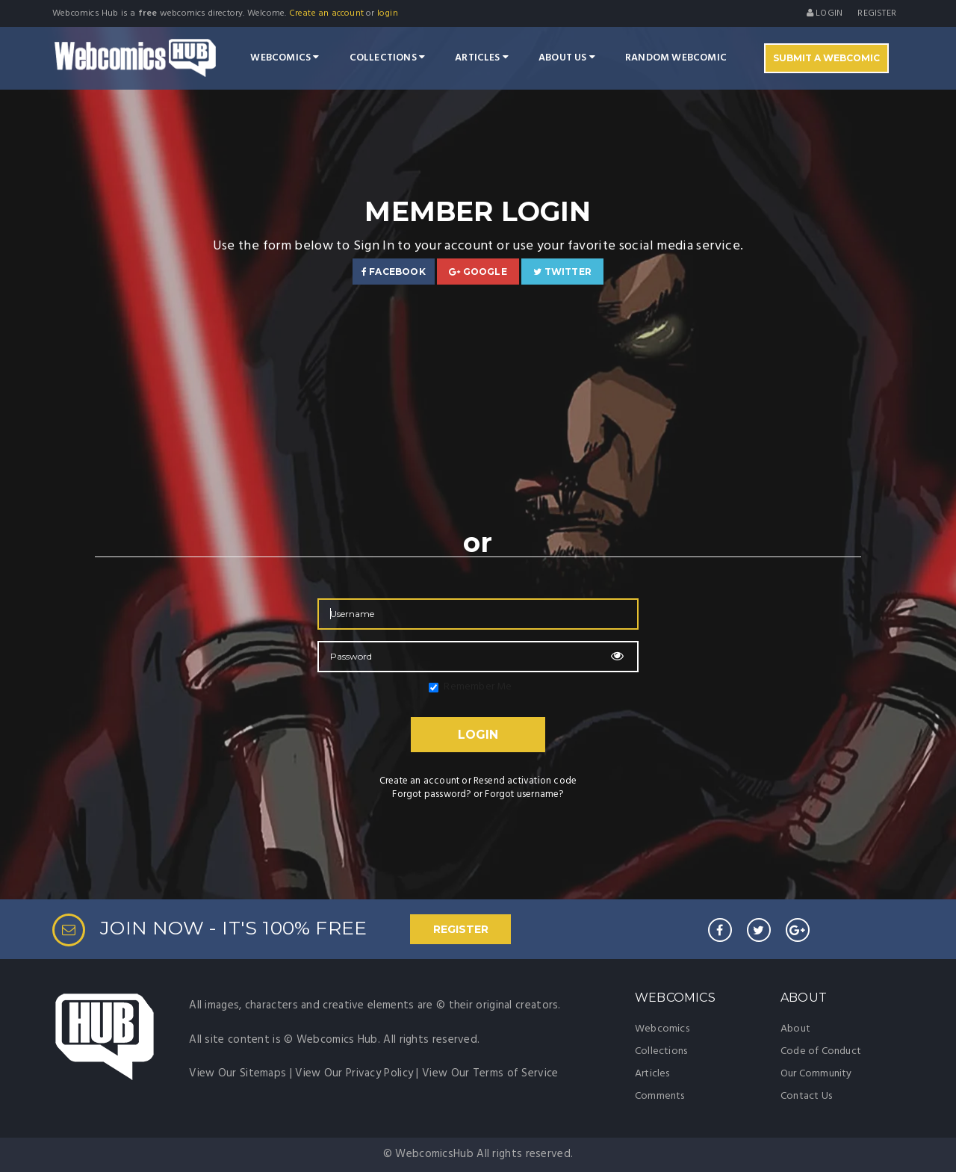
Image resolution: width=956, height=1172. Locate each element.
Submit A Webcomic (826, 57)
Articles (482, 58)
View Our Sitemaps (237, 1073)
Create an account (326, 13)
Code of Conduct (820, 1051)
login (387, 13)
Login (824, 13)
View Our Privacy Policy (354, 1073)
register (876, 13)
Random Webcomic (676, 58)
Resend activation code (525, 781)
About (795, 1029)
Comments (660, 1096)
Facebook (393, 271)
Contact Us (806, 1096)
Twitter (562, 271)
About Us (566, 58)
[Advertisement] (478, 404)
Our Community (816, 1073)
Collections (388, 58)
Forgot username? (524, 794)
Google (478, 271)
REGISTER (460, 929)
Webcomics (284, 58)
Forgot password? (431, 794)
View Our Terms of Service (490, 1073)
